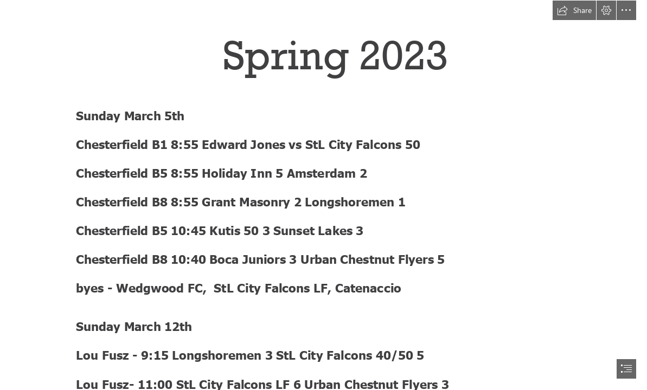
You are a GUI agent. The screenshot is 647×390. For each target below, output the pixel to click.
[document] (323, 195)
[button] (574, 10)
